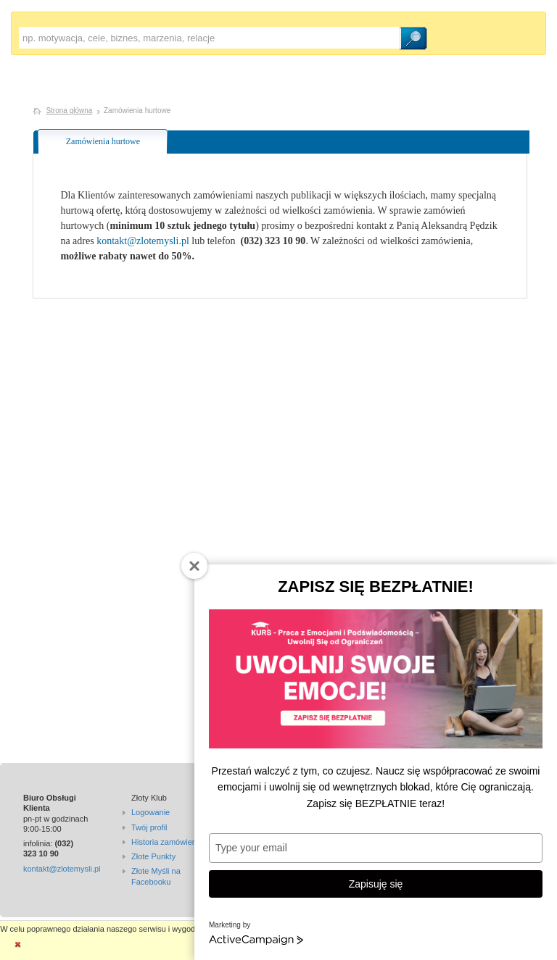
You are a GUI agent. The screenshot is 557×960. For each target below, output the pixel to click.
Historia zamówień (164, 842)
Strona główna (69, 110)
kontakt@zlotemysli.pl (142, 240)
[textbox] (209, 38)
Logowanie (150, 812)
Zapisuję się (376, 884)
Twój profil (149, 827)
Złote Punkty (153, 856)
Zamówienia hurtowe (103, 141)
